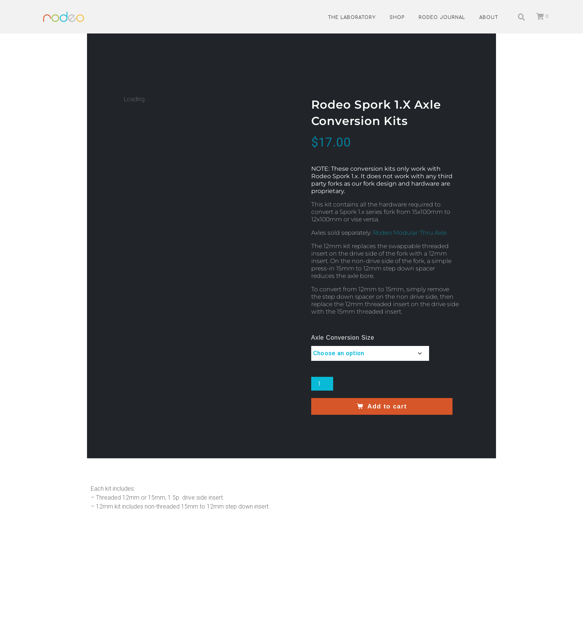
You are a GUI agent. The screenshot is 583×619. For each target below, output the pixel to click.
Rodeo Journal (442, 17)
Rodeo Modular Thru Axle (410, 232)
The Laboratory (352, 17)
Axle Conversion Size (342, 337)
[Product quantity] (322, 384)
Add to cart (387, 406)
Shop (397, 17)
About (488, 17)
